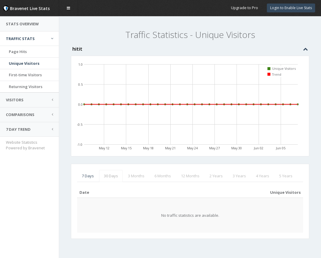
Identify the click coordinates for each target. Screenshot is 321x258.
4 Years (262, 175)
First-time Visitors (25, 74)
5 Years (285, 175)
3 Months (136, 175)
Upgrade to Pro (244, 7)
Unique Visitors (24, 63)
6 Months (162, 175)
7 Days (88, 175)
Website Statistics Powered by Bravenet (25, 145)
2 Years (216, 175)
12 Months (190, 175)
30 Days (111, 175)
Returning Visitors (25, 86)
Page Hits (18, 51)
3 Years (239, 175)
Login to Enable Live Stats (291, 7)
